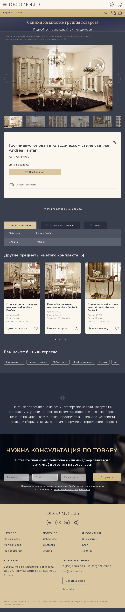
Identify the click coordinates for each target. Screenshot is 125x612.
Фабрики (87, 554)
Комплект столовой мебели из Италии (69, 36)
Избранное (50, 542)
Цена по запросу (19, 168)
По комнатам (12, 542)
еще (116, 365)
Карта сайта (68, 593)
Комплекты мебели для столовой (31, 36)
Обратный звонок (76, 584)
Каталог (10, 536)
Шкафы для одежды (83, 365)
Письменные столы (38, 365)
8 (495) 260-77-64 (73, 570)
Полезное (50, 536)
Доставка (49, 548)
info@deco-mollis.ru (73, 575)
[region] (62, 123)
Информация (91, 536)
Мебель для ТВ (60, 365)
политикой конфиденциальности (72, 493)
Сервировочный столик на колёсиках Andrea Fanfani (103, 311)
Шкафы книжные (14, 365)
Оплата (47, 554)
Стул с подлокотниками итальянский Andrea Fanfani (21, 311)
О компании (89, 542)
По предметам (13, 554)
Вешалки (103, 365)
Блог (85, 548)
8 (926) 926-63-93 (99, 570)
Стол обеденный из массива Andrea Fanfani (62, 309)
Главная (8, 36)
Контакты (11, 564)
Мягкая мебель (13, 548)
